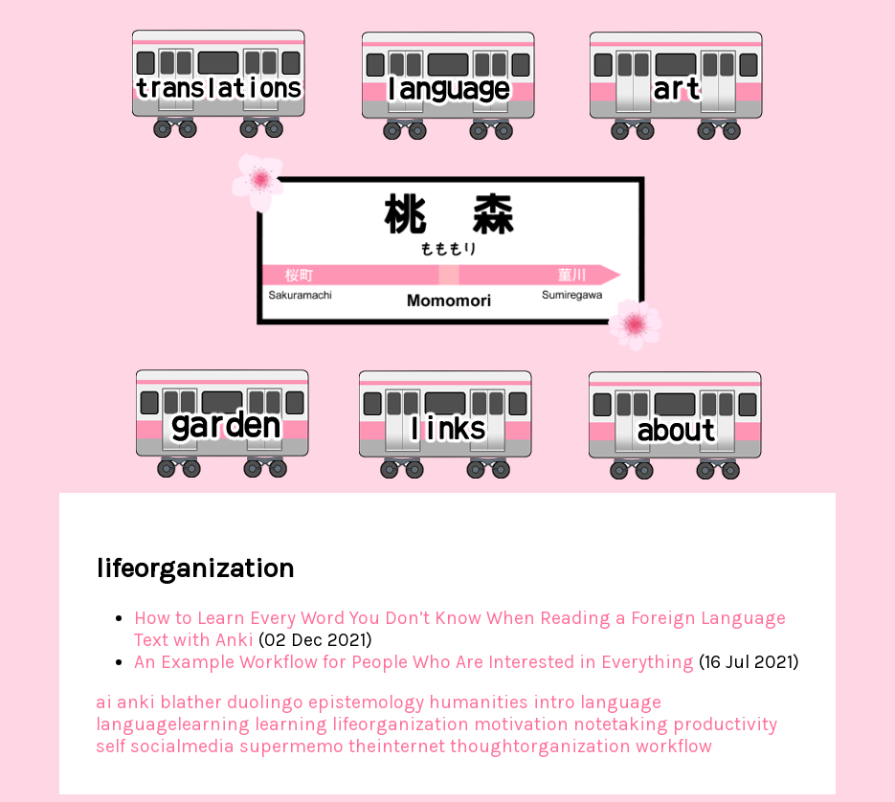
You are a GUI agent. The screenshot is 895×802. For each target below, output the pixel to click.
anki (136, 702)
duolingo (265, 702)
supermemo (291, 746)
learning (291, 724)
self (110, 746)
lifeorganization (400, 724)
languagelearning (173, 724)
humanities (478, 702)
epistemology (366, 702)
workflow (674, 746)
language (620, 702)
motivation (521, 724)
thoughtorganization (540, 746)
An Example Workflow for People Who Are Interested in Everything (414, 662)
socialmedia (182, 746)
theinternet (396, 746)
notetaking (620, 724)
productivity (725, 724)
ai (104, 702)
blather (191, 702)
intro (554, 702)
